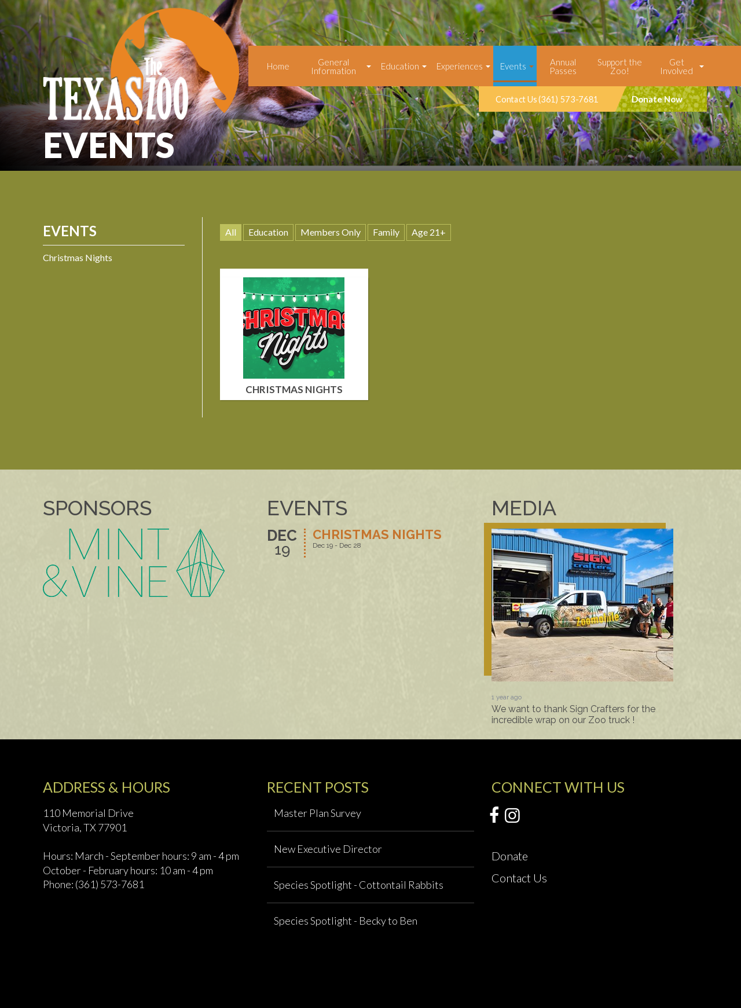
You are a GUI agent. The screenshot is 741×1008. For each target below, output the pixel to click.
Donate (509, 856)
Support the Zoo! (619, 66)
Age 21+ (429, 231)
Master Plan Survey (317, 813)
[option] (582, 627)
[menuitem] (278, 66)
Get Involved (676, 66)
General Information (333, 66)
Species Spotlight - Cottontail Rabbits (358, 884)
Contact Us (519, 878)
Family (386, 231)
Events (513, 66)
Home (278, 66)
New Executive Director (328, 848)
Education (400, 66)
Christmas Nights (77, 257)
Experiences (459, 66)
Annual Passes (563, 66)
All (230, 231)
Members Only (330, 231)
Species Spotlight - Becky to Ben (345, 920)
